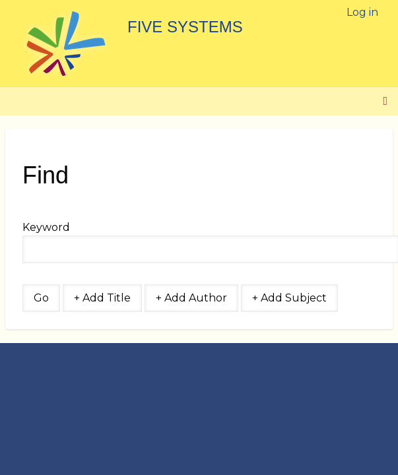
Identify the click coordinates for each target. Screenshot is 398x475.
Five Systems (185, 27)
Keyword (46, 227)
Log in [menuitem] (362, 12)
